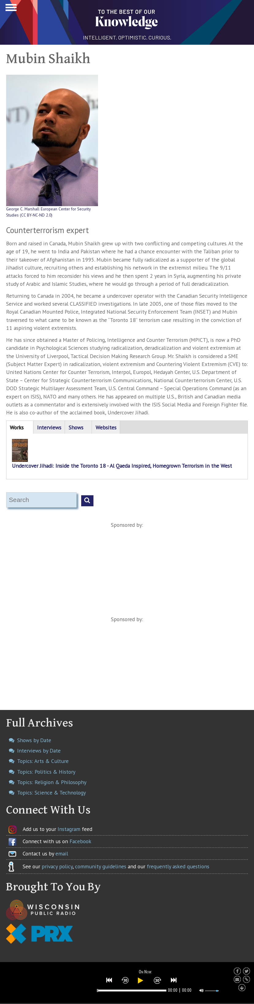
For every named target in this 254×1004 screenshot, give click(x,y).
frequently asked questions (178, 866)
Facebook (80, 841)
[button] (109, 980)
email (61, 853)
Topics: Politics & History (46, 771)
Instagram (69, 828)
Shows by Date (34, 740)
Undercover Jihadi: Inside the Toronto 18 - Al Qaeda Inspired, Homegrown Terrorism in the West (122, 465)
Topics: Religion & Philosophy (51, 782)
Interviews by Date (39, 750)
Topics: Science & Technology (51, 792)
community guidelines (100, 866)
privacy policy (57, 866)
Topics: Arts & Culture (43, 760)
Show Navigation (10, 9)
